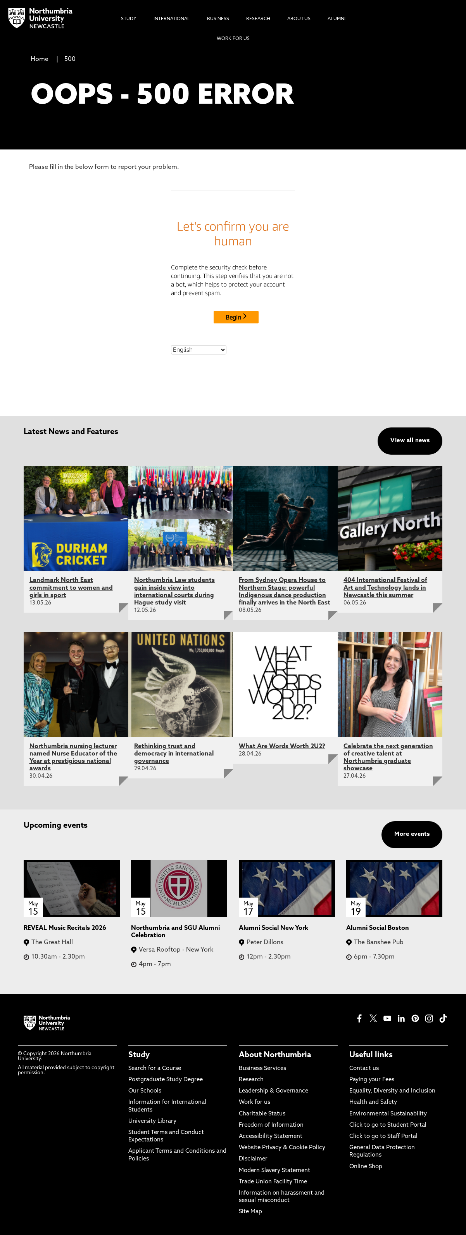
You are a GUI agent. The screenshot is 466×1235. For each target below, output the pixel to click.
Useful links (371, 1055)
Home (39, 59)
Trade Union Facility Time (273, 1182)
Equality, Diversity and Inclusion (392, 1091)
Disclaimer (253, 1159)
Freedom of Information (271, 1125)
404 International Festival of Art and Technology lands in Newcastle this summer (385, 587)
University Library (152, 1121)
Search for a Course (154, 1069)
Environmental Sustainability (388, 1114)
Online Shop (365, 1167)
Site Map (250, 1212)
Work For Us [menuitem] (233, 38)
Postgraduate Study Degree (165, 1080)
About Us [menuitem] (299, 19)
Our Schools (144, 1091)
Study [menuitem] (128, 19)
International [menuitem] (172, 19)
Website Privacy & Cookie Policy (282, 1148)
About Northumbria (275, 1055)
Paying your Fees (371, 1080)
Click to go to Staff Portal (383, 1136)
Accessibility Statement (270, 1136)
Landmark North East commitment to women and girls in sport (71, 587)
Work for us (254, 1102)
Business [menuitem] (218, 19)
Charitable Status (262, 1114)
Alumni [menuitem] (336, 19)
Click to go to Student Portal (387, 1125)
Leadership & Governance (273, 1091)
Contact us (364, 1069)
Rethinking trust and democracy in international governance (174, 753)
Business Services (262, 1069)
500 (70, 59)
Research (251, 1080)
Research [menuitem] (258, 19)
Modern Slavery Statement (274, 1171)
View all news (410, 441)
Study (139, 1055)
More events (412, 834)
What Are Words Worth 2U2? (282, 746)
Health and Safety (373, 1102)
